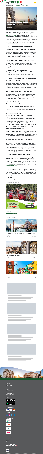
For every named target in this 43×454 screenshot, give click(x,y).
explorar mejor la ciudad (11, 35)
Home (8, 5)
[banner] (14, 2)
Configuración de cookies (10, 393)
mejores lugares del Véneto (11, 165)
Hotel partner (8, 439)
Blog (12, 5)
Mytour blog (8, 386)
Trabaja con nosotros (9, 388)
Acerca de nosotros (9, 385)
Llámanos (7, 389)
